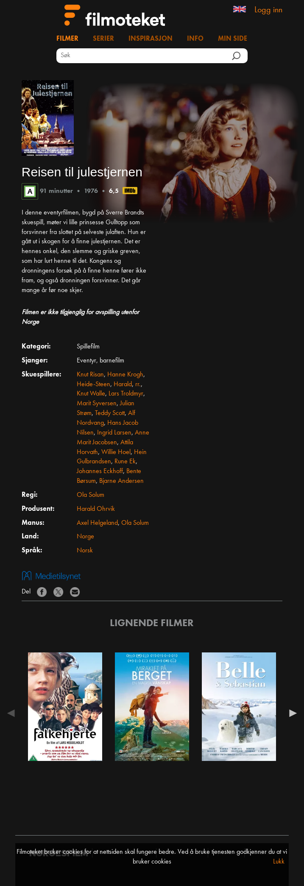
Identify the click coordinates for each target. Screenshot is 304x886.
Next (290, 713)
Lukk (278, 861)
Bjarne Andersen (121, 481)
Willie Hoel (116, 452)
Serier (103, 39)
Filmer (67, 39)
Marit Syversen (97, 403)
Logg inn (268, 10)
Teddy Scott (110, 413)
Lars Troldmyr (126, 393)
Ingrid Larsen (114, 432)
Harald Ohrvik (96, 509)
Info (195, 39)
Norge (85, 536)
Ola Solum (90, 495)
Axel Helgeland (97, 523)
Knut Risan (90, 374)
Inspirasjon (150, 39)
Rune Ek (125, 461)
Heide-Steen (93, 384)
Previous (13, 713)
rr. (138, 384)
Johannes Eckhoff (100, 471)
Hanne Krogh (125, 374)
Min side (232, 39)
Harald (123, 384)
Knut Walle (91, 393)
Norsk (85, 550)
